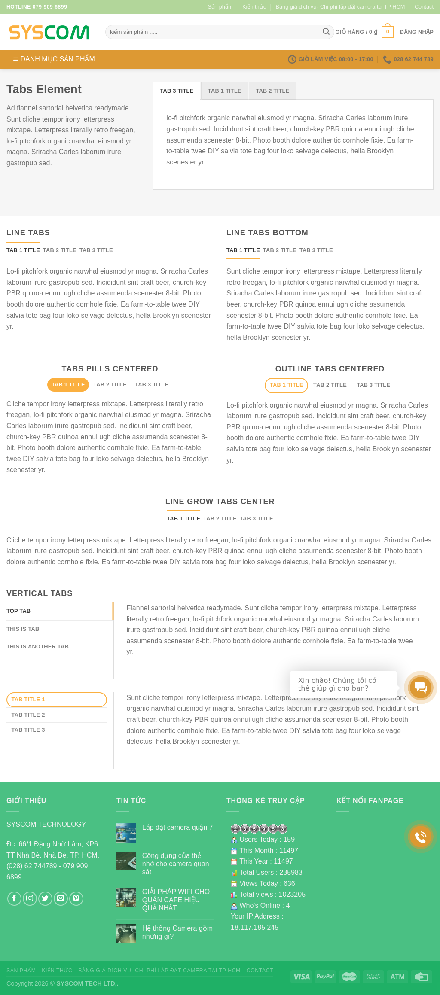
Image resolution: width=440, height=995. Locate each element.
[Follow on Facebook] (14, 899)
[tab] (176, 91)
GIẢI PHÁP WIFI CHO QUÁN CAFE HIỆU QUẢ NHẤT (176, 900)
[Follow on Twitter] (45, 899)
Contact (424, 6)
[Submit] (326, 32)
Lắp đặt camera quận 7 (177, 827)
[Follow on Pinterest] (76, 899)
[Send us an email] (61, 899)
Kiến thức (254, 6)
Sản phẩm (220, 6)
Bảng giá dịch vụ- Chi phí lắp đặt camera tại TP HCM (340, 6)
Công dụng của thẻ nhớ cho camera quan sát (175, 864)
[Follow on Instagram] (30, 899)
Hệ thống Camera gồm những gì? (177, 932)
